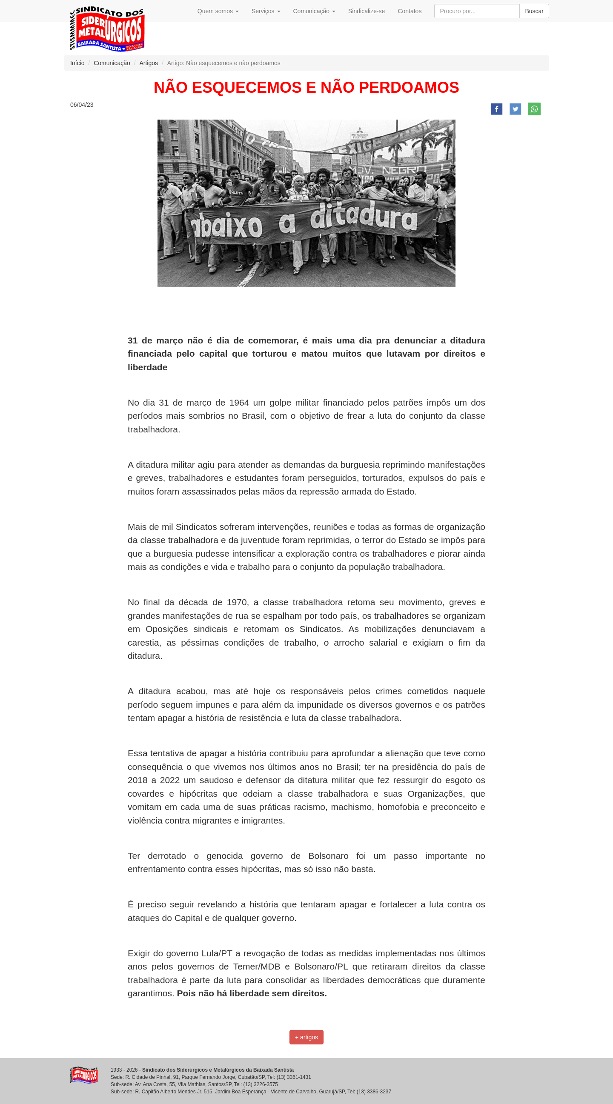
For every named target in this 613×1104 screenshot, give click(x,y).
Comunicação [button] (314, 11)
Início (77, 63)
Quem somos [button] (218, 11)
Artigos (148, 63)
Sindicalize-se (366, 11)
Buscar (534, 11)
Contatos (409, 11)
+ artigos (306, 1037)
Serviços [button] (266, 11)
